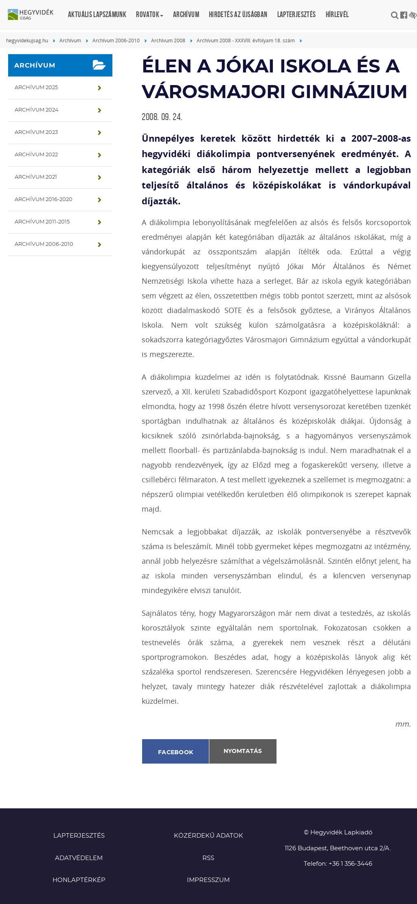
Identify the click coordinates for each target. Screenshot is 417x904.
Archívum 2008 (168, 40)
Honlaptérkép (79, 880)
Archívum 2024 (37, 110)
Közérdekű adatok (208, 836)
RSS (208, 858)
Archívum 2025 (36, 87)
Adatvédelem (79, 858)
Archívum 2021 (36, 177)
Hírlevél (337, 14)
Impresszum (208, 880)
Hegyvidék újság (34, 15)
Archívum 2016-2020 (43, 199)
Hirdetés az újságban (238, 14)
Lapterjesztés (296, 14)
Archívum (186, 14)
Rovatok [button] (149, 14)
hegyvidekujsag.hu (27, 40)
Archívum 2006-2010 (116, 40)
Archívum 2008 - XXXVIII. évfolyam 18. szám (246, 40)
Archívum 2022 (36, 155)
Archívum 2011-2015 (42, 222)
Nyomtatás (243, 751)
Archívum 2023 (36, 132)
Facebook (175, 752)
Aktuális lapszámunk (97, 14)
